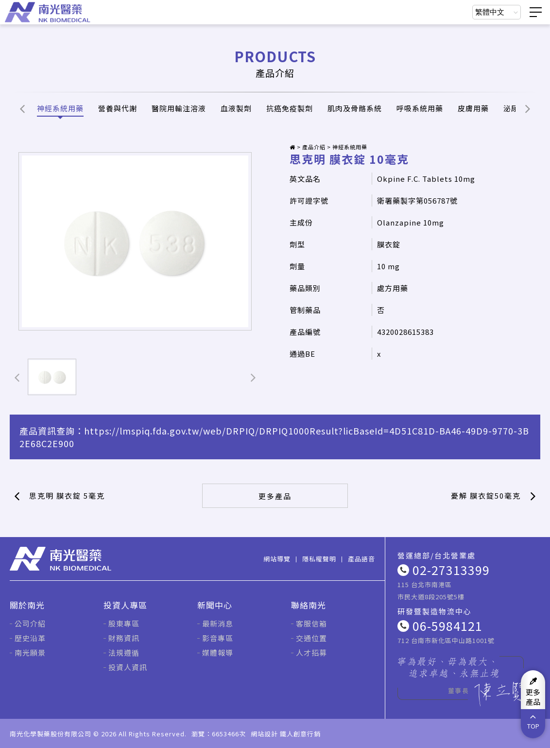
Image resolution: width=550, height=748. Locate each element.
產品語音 (361, 558)
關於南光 (27, 605)
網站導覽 (277, 558)
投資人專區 (125, 605)
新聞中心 (214, 605)
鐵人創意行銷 (300, 733)
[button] (22, 108)
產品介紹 (314, 147)
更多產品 (275, 496)
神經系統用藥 (349, 147)
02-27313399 (451, 569)
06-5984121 (447, 625)
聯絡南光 (308, 605)
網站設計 (264, 733)
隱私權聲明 (319, 558)
